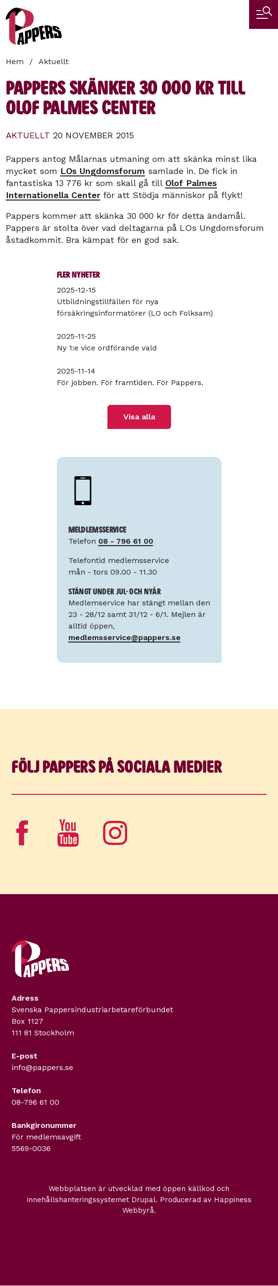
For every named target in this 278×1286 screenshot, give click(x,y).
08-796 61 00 (35, 1102)
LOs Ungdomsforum (102, 171)
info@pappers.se (42, 1067)
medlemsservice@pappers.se (124, 637)
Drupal (144, 1199)
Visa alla (139, 416)
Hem (15, 61)
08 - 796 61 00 (125, 541)
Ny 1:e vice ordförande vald (107, 347)
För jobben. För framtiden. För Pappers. (130, 382)
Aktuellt (53, 61)
